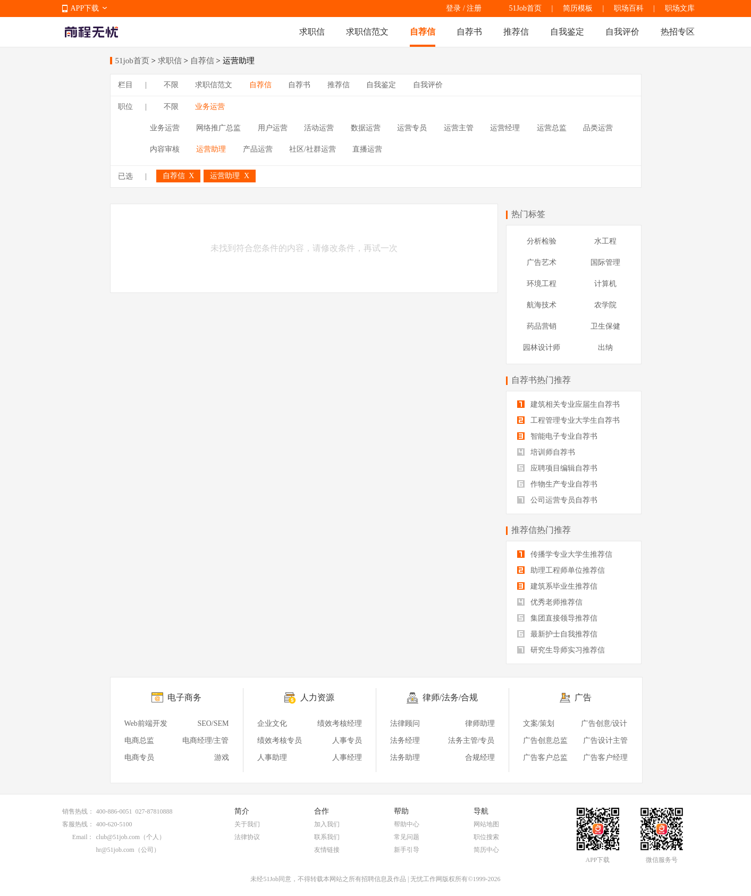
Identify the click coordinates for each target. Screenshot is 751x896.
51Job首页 (525, 8)
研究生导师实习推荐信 (561, 650)
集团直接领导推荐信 (557, 618)
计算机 (605, 284)
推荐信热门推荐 (541, 529)
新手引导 (406, 849)
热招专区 (678, 31)
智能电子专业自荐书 (557, 436)
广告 (583, 697)
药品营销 (541, 326)
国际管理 (605, 262)
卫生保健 (605, 326)
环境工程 (541, 284)
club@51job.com (118, 837)
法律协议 (247, 837)
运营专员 (412, 128)
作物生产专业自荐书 (557, 484)
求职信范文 (367, 31)
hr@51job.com (115, 849)
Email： (83, 837)
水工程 (605, 241)
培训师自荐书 (546, 452)
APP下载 (85, 8)
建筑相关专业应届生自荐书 (568, 404)
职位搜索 (486, 837)
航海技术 (541, 305)
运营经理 (505, 128)
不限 (171, 85)
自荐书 (469, 31)
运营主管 (459, 128)
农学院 (605, 305)
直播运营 (367, 149)
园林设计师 (541, 347)
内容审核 (165, 149)
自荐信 (422, 31)
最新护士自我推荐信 (557, 634)
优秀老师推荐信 (550, 602)
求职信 (312, 31)
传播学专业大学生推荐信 (565, 554)
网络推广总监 (218, 128)
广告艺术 (541, 262)
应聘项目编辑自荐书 (557, 468)
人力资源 (317, 697)
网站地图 (486, 824)
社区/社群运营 (312, 149)
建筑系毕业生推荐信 (557, 586)
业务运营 (210, 107)
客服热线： (78, 824)
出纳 (605, 347)
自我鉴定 (567, 31)
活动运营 (319, 128)
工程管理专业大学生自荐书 (568, 420)
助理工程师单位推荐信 (561, 570)
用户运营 (273, 128)
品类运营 (598, 128)
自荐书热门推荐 (541, 379)
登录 (453, 8)
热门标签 (528, 214)
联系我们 (327, 837)
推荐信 (516, 31)
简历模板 (578, 8)
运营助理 (211, 149)
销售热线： (78, 811)
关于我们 (247, 824)
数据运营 (366, 128)
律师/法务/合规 (450, 697)
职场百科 (629, 8)
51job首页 (132, 60)
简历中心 (486, 849)
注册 (474, 8)
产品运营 (258, 149)
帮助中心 (406, 824)
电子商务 (184, 697)
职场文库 (680, 8)
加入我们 (327, 824)
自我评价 (622, 31)
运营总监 (552, 128)
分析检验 (541, 241)
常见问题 (406, 837)
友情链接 (327, 849)
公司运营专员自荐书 (557, 500)
